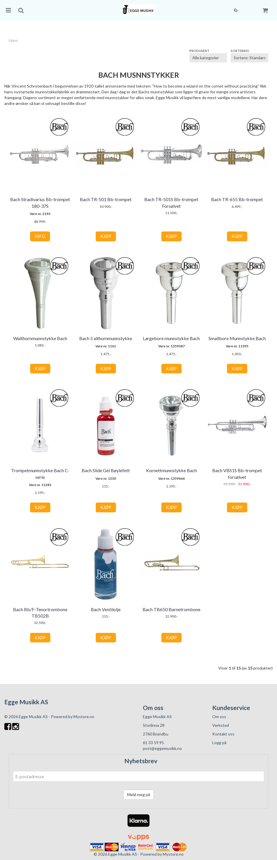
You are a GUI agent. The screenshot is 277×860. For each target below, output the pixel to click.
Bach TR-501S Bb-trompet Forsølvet (171, 202)
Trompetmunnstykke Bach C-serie (40, 473)
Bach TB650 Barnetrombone (171, 609)
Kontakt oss (223, 733)
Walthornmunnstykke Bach (40, 338)
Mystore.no (83, 716)
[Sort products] (249, 57)
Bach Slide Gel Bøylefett (106, 470)
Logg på (219, 742)
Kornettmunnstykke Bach (171, 470)
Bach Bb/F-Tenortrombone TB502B (40, 612)
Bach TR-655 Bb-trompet (237, 199)
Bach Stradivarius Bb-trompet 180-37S (40, 202)
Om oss (219, 716)
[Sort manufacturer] (208, 57)
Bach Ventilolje (106, 609)
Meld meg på (138, 794)
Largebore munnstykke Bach (171, 338)
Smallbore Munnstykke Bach (237, 338)
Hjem (13, 40)
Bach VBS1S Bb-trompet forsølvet (237, 473)
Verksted (220, 725)
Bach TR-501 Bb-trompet (106, 199)
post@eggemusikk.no (162, 748)
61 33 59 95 (153, 742)
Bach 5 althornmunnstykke (105, 338)
